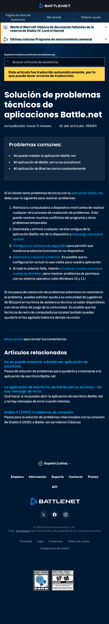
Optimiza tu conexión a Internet (36, 257)
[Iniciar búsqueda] (7, 62)
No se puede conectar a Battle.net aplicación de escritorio (46, 364)
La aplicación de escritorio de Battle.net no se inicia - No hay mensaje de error (53, 389)
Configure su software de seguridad (39, 245)
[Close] (106, 29)
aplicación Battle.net (87, 193)
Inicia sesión (13, 339)
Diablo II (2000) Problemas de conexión (38, 412)
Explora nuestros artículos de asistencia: (29, 54)
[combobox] (54, 62)
